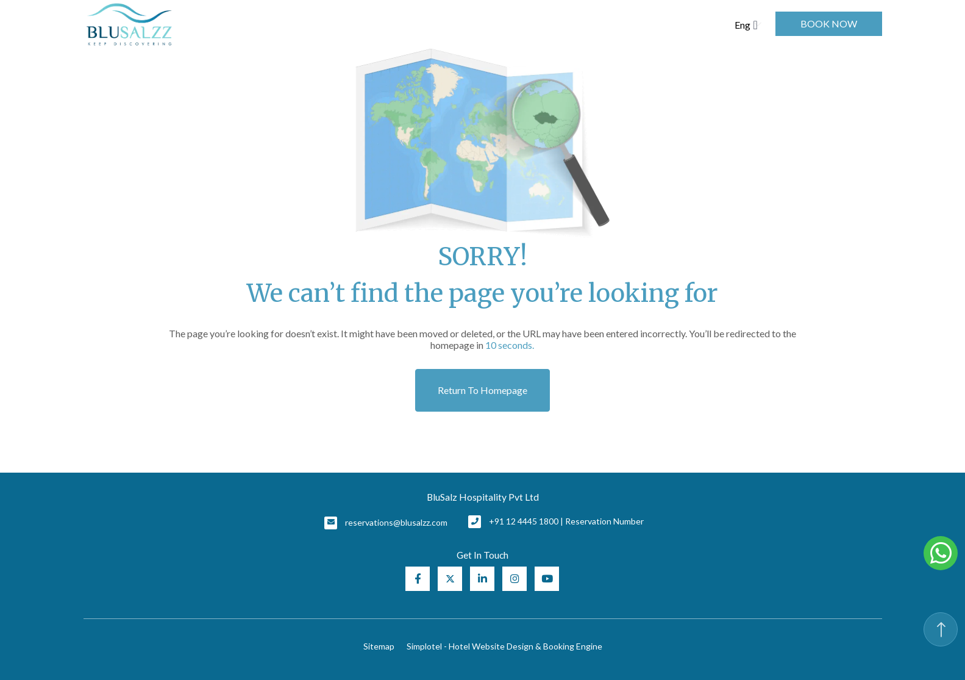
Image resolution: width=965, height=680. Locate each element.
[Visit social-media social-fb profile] (417, 579)
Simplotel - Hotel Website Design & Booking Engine (504, 646)
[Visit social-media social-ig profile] (514, 579)
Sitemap (378, 646)
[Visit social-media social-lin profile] (482, 579)
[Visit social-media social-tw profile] (450, 579)
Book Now (828, 23)
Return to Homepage (482, 390)
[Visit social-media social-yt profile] (547, 579)
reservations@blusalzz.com (396, 522)
